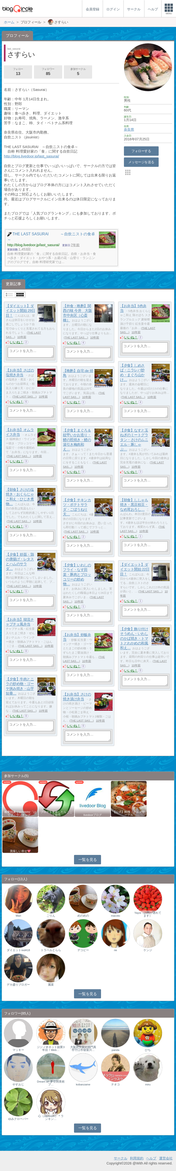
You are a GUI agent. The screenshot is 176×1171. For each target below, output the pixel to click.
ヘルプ (151, 1158)
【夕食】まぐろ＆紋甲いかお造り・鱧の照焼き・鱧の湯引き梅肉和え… (77, 439)
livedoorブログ (92, 814)
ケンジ (147, 950)
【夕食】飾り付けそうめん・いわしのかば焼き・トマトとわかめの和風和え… (134, 638)
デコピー (83, 950)
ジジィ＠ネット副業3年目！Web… (50, 1048)
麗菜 (51, 984)
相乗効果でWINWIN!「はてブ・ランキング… (20, 813)
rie (115, 950)
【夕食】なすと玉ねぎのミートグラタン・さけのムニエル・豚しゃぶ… (134, 439)
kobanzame (83, 1084)
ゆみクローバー (18, 1118)
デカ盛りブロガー (18, 984)
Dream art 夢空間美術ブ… (50, 1083)
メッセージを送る (141, 162)
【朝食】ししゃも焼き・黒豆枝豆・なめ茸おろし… (134, 504)
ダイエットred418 (18, 950)
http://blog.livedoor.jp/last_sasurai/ (31, 156)
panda (115, 1050)
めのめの (83, 915)
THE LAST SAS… (76, 337)
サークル (120, 1158)
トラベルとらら (51, 950)
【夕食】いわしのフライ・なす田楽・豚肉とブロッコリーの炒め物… (77, 574)
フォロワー (48, 72)
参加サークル (78, 72)
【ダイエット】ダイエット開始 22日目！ (134, 569)
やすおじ (18, 1084)
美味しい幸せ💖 (20, 851)
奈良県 (129, 129)
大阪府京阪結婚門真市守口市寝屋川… (83, 1048)
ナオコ (115, 1084)
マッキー (18, 1050)
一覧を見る (87, 860)
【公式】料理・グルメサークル (129, 813)
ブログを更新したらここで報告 (56, 813)
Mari (18, 915)
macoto (115, 915)
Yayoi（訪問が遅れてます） (147, 914)
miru (147, 1084)
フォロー (18, 72)
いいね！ (16, 342)
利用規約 (136, 1158)
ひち (148, 1050)
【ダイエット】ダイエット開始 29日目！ (20, 310)
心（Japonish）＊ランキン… (51, 1117)
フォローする (141, 151)
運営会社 (166, 1158)
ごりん (51, 915)
